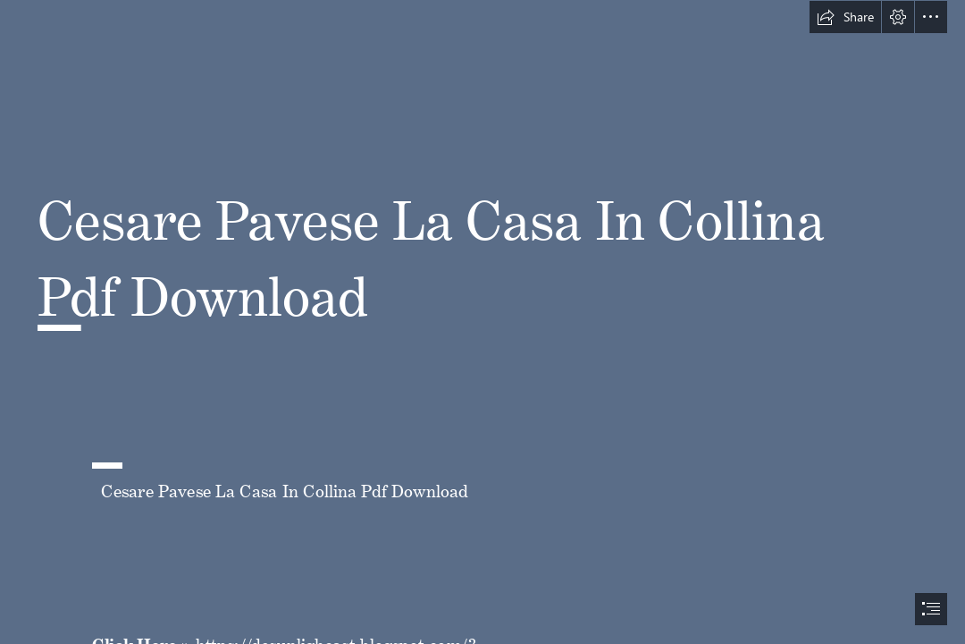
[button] (845, 17)
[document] (482, 322)
